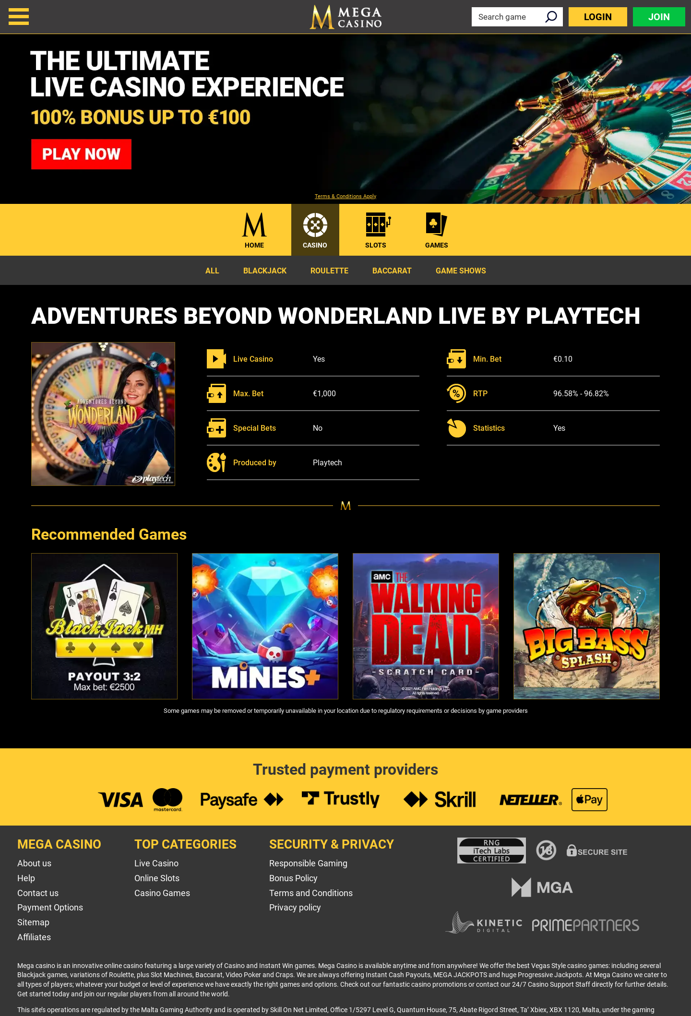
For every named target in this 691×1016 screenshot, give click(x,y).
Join (659, 17)
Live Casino (156, 863)
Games (436, 245)
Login (598, 17)
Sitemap (33, 922)
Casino (315, 245)
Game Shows (461, 270)
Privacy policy (295, 907)
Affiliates (34, 937)
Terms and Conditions (311, 893)
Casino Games (162, 893)
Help (26, 878)
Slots (375, 245)
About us (34, 863)
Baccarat (392, 270)
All (212, 270)
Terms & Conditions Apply (345, 197)
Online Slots (156, 878)
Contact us (38, 893)
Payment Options (50, 907)
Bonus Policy (293, 878)
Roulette (329, 270)
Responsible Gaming (308, 863)
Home (254, 245)
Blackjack (264, 270)
